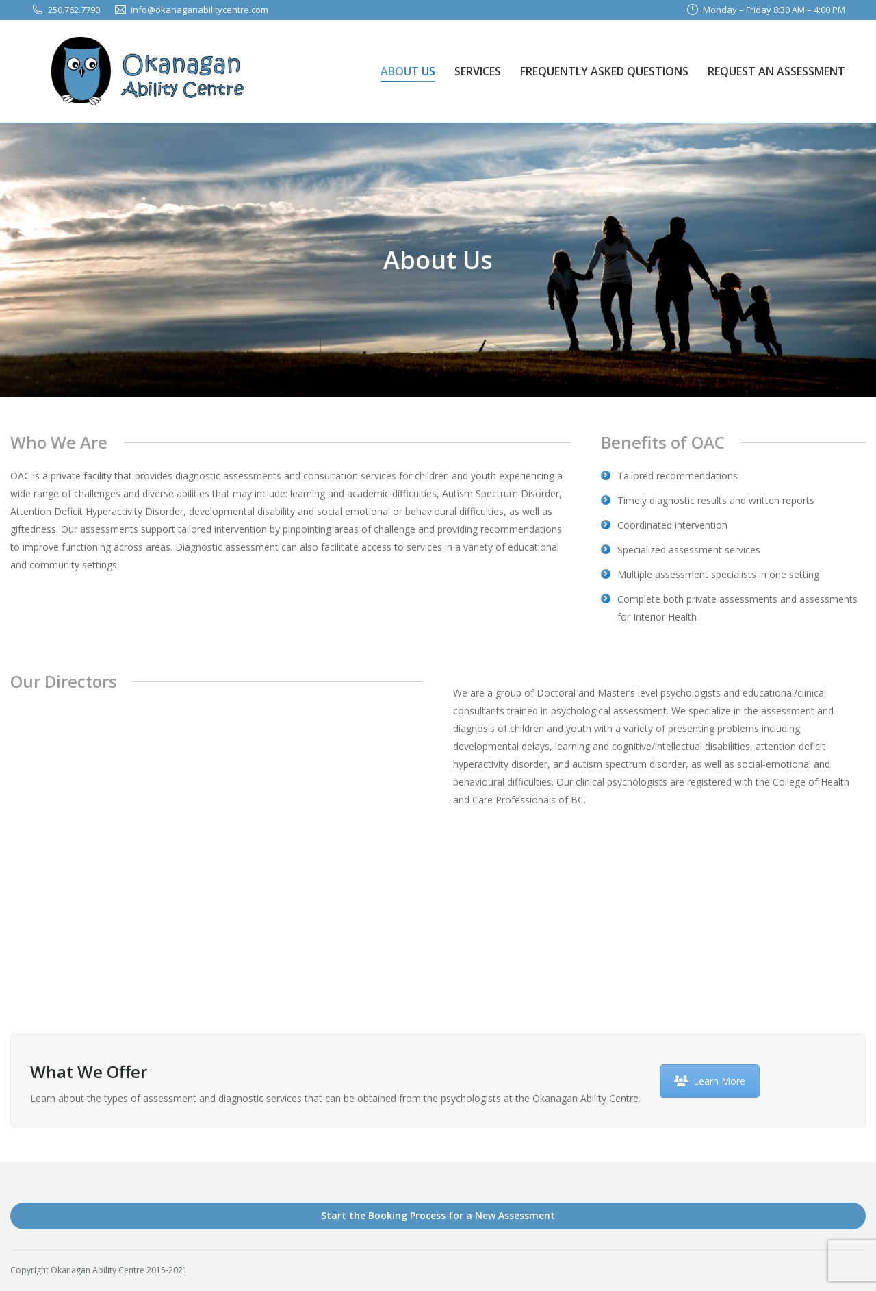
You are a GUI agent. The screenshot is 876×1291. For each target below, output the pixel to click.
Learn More (709, 1081)
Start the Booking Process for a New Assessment (438, 1215)
